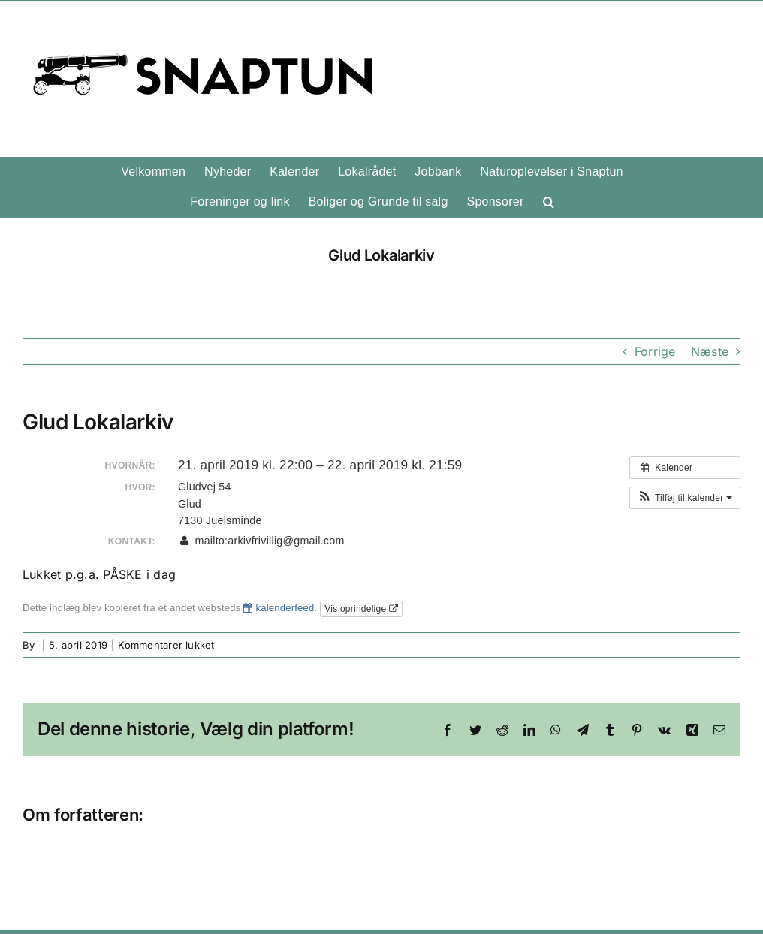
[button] (548, 202)
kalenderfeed (278, 607)
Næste (709, 351)
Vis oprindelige (361, 609)
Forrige (655, 351)
